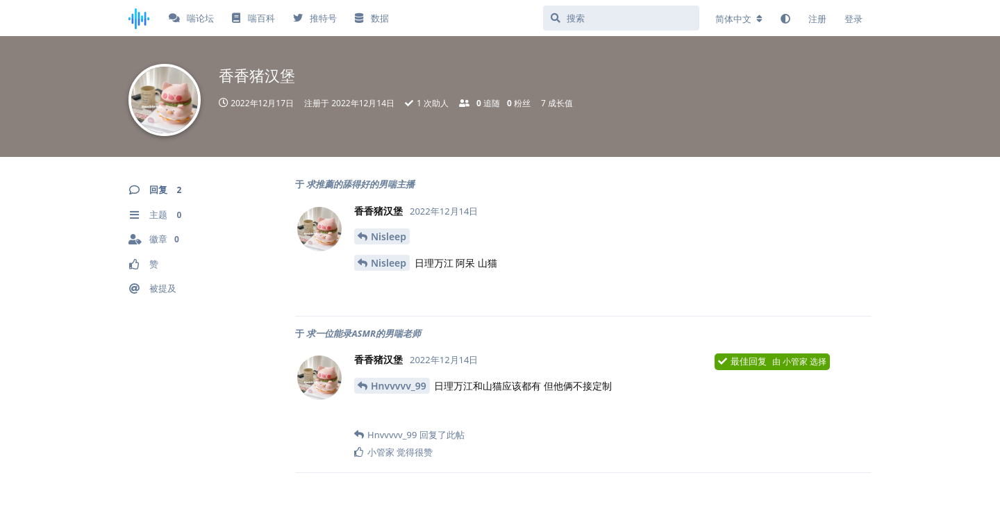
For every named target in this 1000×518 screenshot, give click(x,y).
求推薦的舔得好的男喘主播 (360, 184)
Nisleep (388, 236)
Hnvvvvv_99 (398, 385)
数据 (371, 18)
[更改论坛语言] (739, 18)
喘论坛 (191, 18)
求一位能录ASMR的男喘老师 (363, 333)
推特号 (315, 18)
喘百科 (253, 18)
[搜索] (621, 18)
